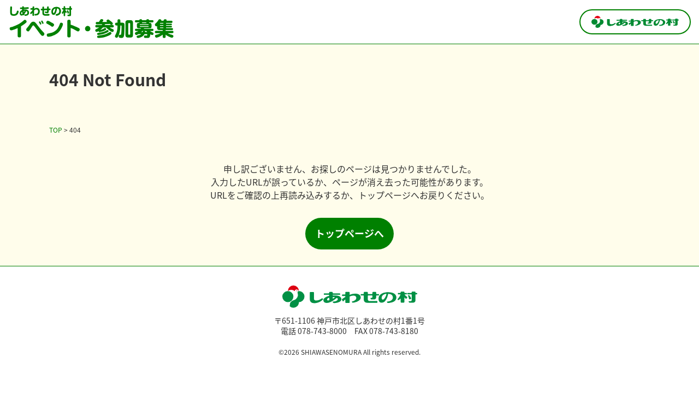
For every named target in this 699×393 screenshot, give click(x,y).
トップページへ (349, 233)
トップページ (384, 194)
